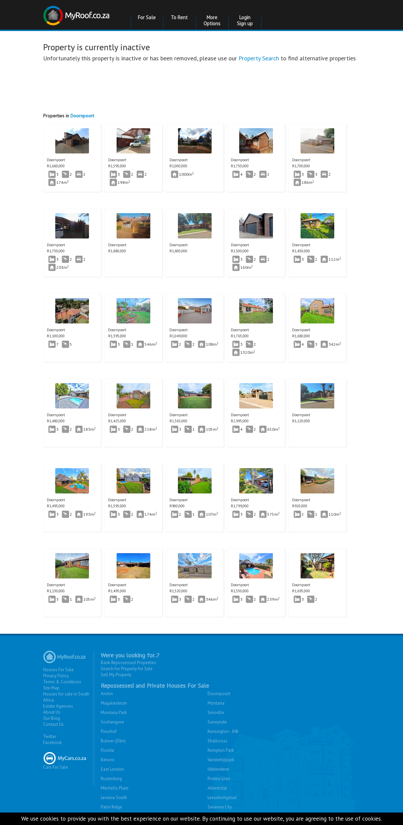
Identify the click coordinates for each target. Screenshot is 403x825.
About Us (51, 712)
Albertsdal (217, 788)
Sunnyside (217, 722)
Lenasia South (114, 797)
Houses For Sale (58, 670)
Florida (107, 750)
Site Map (51, 688)
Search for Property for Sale (127, 669)
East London (112, 769)
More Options (212, 20)
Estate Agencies (58, 706)
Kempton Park (221, 750)
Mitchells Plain (114, 788)
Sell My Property (116, 675)
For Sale (147, 17)
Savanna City (220, 807)
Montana (216, 703)
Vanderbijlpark (221, 760)
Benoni (107, 760)
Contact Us (53, 724)
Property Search (259, 58)
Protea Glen (219, 778)
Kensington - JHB (223, 731)
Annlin (107, 693)
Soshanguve (112, 722)
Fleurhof (109, 731)
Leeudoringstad (222, 797)
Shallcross (217, 741)
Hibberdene (218, 769)
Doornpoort (82, 116)
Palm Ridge (111, 807)
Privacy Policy (56, 676)
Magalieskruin (114, 703)
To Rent (179, 17)
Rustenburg (111, 778)
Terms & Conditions (62, 682)
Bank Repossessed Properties (128, 662)
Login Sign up (245, 20)
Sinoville (216, 712)
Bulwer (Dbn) (113, 741)
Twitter (49, 736)
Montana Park (114, 712)
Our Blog (51, 718)
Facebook (52, 742)
